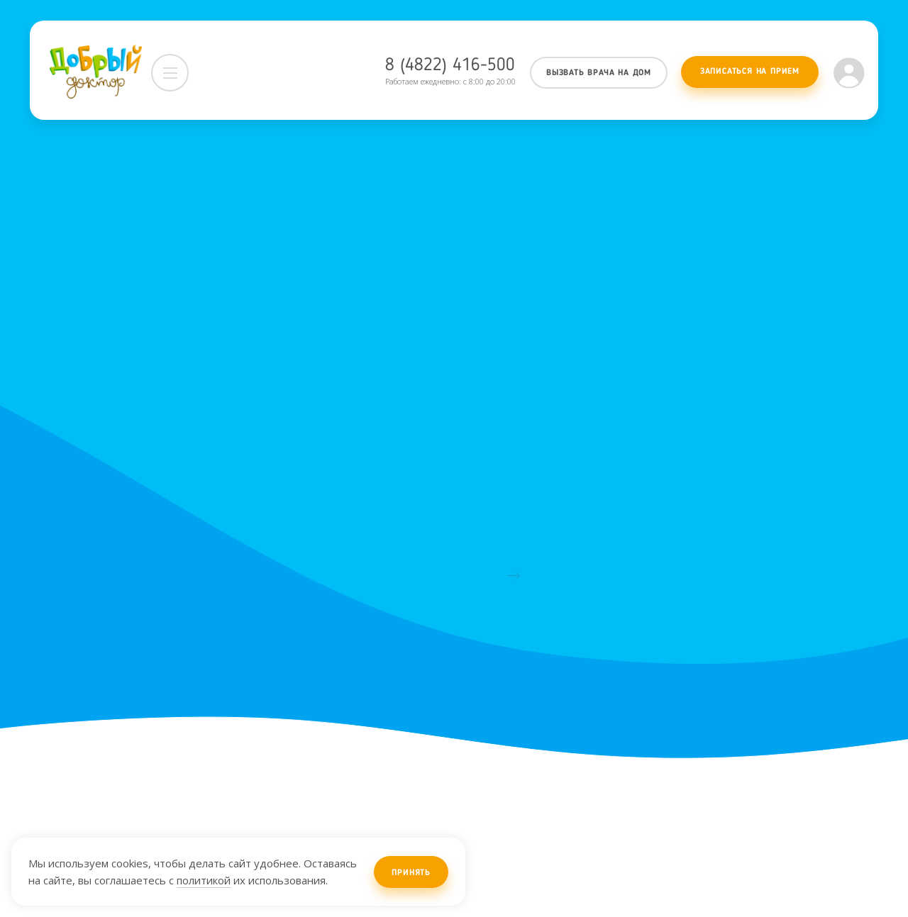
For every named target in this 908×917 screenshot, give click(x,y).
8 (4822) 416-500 (450, 65)
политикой (204, 880)
